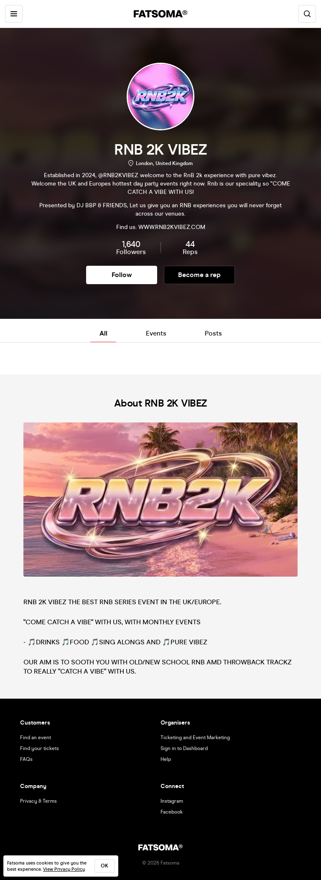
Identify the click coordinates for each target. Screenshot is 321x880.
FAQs (26, 759)
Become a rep (199, 275)
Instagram (171, 801)
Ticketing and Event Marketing (195, 737)
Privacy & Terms (38, 801)
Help (165, 759)
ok (104, 866)
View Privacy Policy (64, 869)
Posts (213, 333)
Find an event (35, 737)
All (103, 333)
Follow (122, 275)
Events (156, 333)
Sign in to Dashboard (184, 748)
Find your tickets (39, 748)
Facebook (171, 812)
